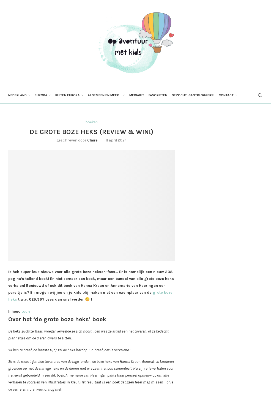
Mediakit (136, 95)
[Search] (260, 95)
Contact (226, 95)
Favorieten (158, 95)
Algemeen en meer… (104, 95)
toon (25, 311)
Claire (92, 140)
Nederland (17, 95)
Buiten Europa (67, 95)
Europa (41, 95)
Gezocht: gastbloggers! (193, 95)
